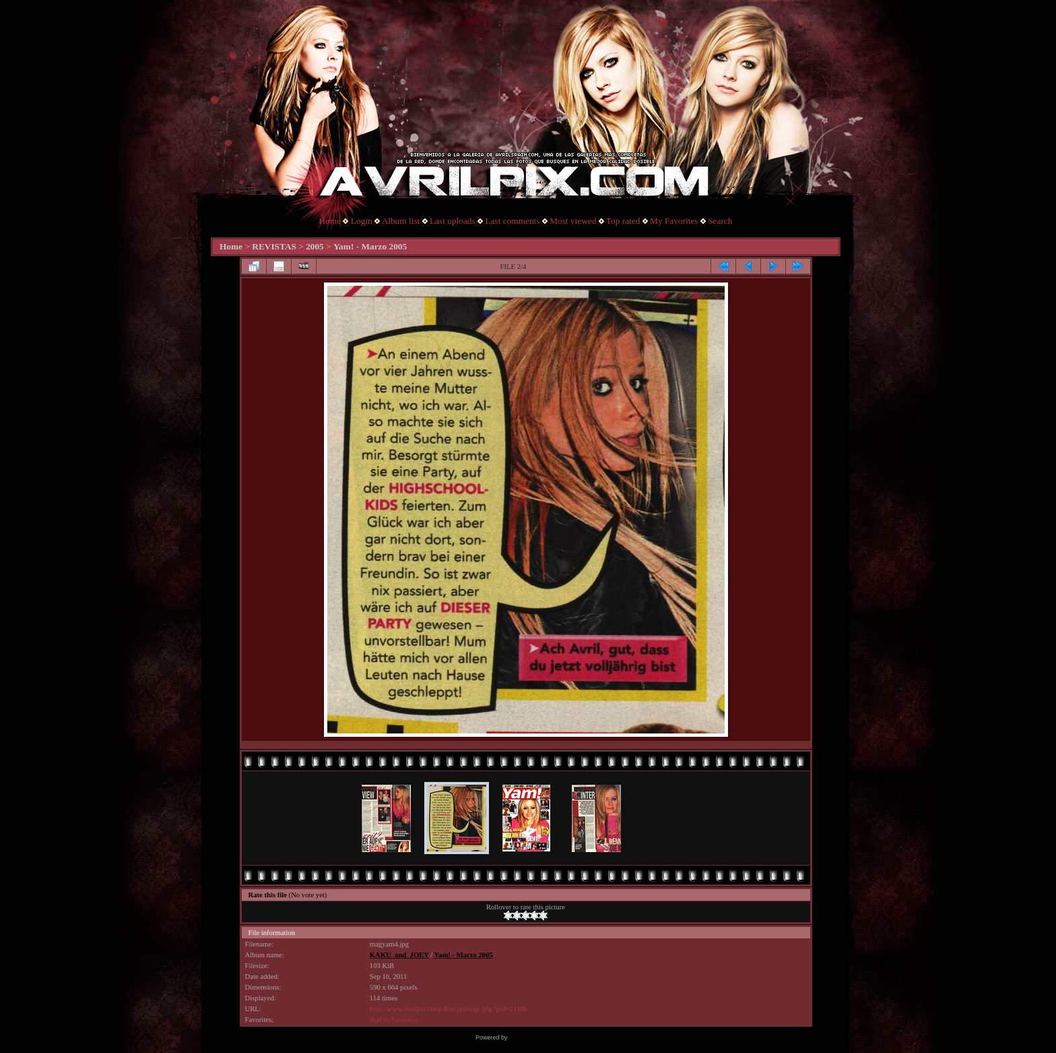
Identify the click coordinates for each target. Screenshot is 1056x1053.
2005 (315, 246)
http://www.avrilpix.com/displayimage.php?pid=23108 (448, 1009)
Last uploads (452, 221)
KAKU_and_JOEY (399, 955)
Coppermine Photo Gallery (545, 1037)
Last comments (512, 221)
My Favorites (674, 221)
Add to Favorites (394, 1019)
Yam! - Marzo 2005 (370, 246)
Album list (401, 221)
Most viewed (573, 221)
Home (330, 221)
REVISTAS (274, 246)
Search (720, 221)
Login (361, 221)
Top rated (623, 221)
